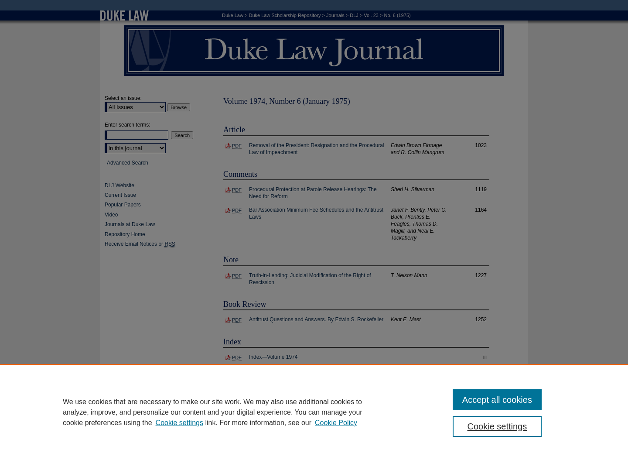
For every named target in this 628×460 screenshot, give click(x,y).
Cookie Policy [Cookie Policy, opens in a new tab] (336, 422)
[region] (314, 412)
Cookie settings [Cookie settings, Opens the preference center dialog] (497, 426)
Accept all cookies (497, 400)
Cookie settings (179, 422)
